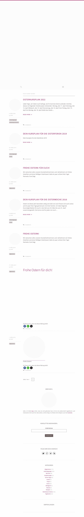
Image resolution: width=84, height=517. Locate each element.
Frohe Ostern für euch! (36, 168)
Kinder (48, 480)
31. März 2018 (12, 182)
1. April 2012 (12, 337)
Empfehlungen (48, 476)
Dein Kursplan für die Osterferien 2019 (45, 133)
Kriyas (48, 482)
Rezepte (48, 490)
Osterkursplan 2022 (34, 99)
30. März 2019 (12, 147)
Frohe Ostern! (31, 234)
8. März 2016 (12, 213)
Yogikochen (48, 494)
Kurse (11, 156)
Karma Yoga (48, 478)
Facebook (70, 413)
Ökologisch (48, 486)
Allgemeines (12, 188)
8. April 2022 (12, 113)
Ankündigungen (13, 120)
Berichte (48, 474)
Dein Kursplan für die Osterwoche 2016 (45, 199)
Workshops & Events (14, 122)
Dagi (11, 115)
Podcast (48, 488)
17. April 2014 (12, 265)
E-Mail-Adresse (49, 428)
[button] (24, 326)
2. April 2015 (12, 248)
